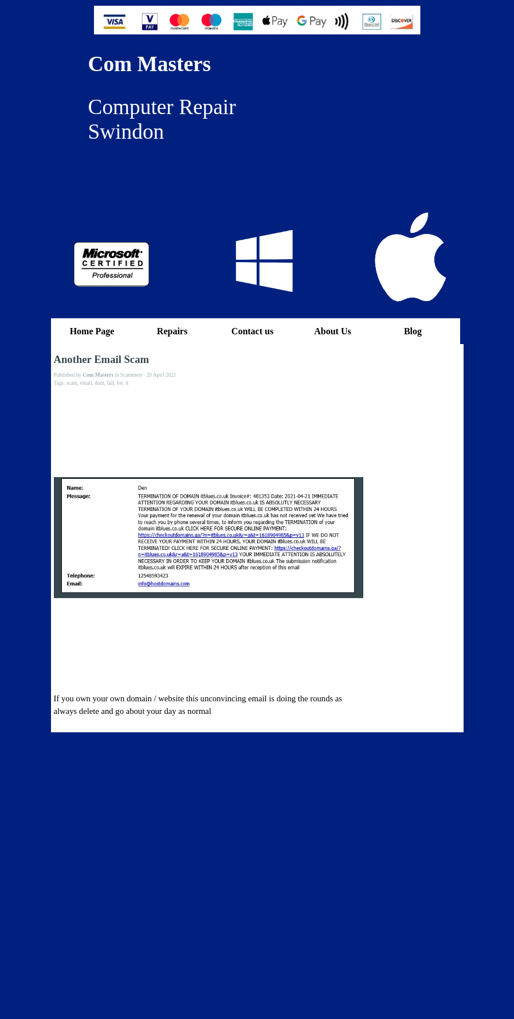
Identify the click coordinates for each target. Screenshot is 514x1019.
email (86, 383)
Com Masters (149, 64)
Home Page (92, 331)
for (120, 383)
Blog (413, 331)
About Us (332, 331)
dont (99, 383)
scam (71, 383)
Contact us (252, 331)
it (126, 383)
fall (110, 383)
